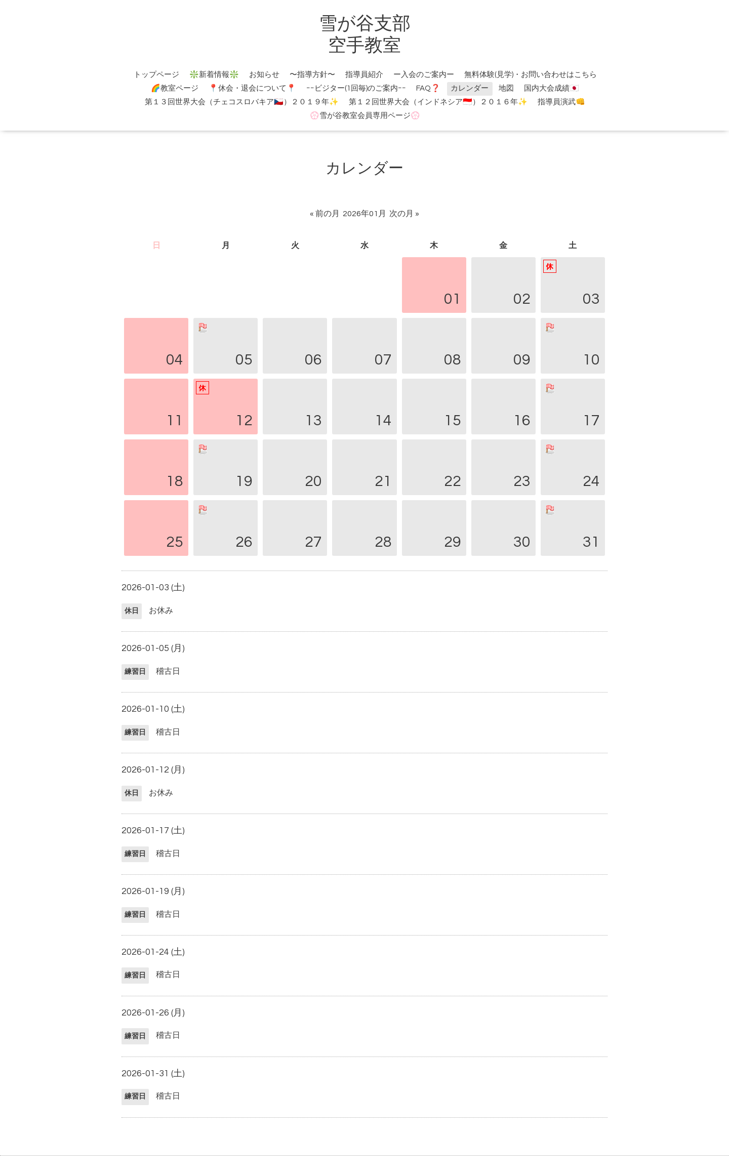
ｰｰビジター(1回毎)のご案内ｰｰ (356, 88)
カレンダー (470, 88)
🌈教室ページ (174, 88)
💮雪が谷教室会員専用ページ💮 (365, 115)
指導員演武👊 (561, 102)
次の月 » (404, 214)
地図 (506, 88)
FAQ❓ (428, 88)
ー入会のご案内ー (423, 74)
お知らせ (264, 74)
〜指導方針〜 (312, 74)
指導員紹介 (364, 74)
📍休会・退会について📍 (252, 88)
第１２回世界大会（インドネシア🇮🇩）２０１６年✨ (438, 102)
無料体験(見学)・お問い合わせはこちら (530, 74)
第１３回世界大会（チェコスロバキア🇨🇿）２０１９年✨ (242, 102)
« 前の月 (325, 214)
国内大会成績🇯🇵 (551, 88)
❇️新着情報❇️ (214, 74)
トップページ (156, 74)
